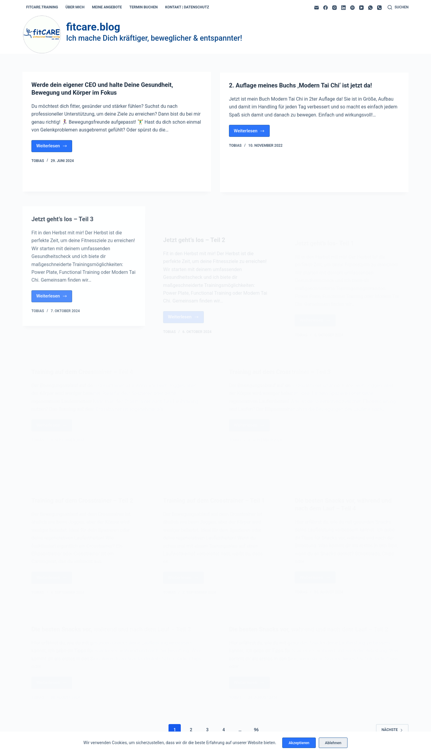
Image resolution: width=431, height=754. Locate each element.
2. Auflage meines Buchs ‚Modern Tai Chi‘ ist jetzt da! (300, 88)
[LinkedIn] (343, 7)
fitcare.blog (93, 27)
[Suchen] (398, 7)
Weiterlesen (54, 148)
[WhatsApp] (370, 7)
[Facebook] (325, 7)
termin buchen (143, 7)
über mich (75, 7)
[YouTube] (361, 7)
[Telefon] (379, 7)
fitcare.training (42, 7)
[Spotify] (352, 7)
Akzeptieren (299, 743)
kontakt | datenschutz (187, 7)
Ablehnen (333, 743)
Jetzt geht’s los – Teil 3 (62, 241)
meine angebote (107, 7)
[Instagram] (334, 7)
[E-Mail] (316, 7)
